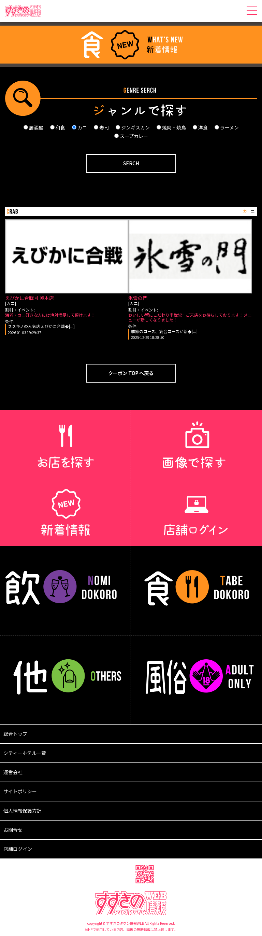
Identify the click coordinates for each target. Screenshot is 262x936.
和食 (57, 127)
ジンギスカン (133, 127)
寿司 (101, 127)
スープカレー (131, 136)
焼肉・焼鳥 (171, 127)
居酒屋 (33, 127)
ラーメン (227, 127)
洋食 (200, 127)
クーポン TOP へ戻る (131, 373)
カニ (79, 127)
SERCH (131, 163)
